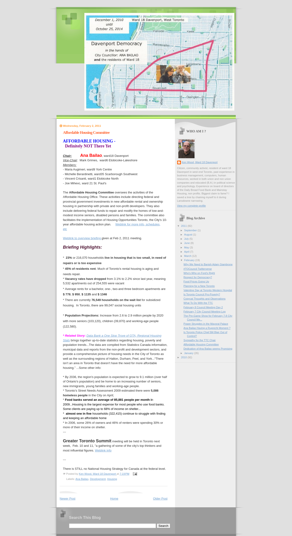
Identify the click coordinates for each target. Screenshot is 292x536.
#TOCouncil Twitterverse (197, 268)
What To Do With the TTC (198, 302)
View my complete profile (191, 205)
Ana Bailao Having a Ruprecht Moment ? (206, 328)
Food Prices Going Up (196, 281)
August (188, 234)
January (189, 353)
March (188, 256)
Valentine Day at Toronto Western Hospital (207, 290)
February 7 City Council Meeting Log (204, 311)
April (187, 251)
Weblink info (103, 450)
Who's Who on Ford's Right (199, 273)
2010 (184, 357)
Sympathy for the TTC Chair (199, 340)
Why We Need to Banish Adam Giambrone (207, 264)
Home (114, 498)
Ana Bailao (81, 479)
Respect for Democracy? (197, 277)
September (191, 230)
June (187, 243)
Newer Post (67, 498)
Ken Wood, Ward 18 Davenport (200, 162)
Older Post (160, 498)
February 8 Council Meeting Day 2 (203, 307)
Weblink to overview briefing (82, 238)
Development (98, 479)
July (187, 238)
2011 (184, 225)
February (189, 260)
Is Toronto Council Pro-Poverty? (201, 294)
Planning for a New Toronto (199, 286)
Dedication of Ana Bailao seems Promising (207, 348)
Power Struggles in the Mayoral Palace (205, 323)
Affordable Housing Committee (201, 344)
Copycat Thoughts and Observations (204, 298)
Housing (112, 479)
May (187, 247)
